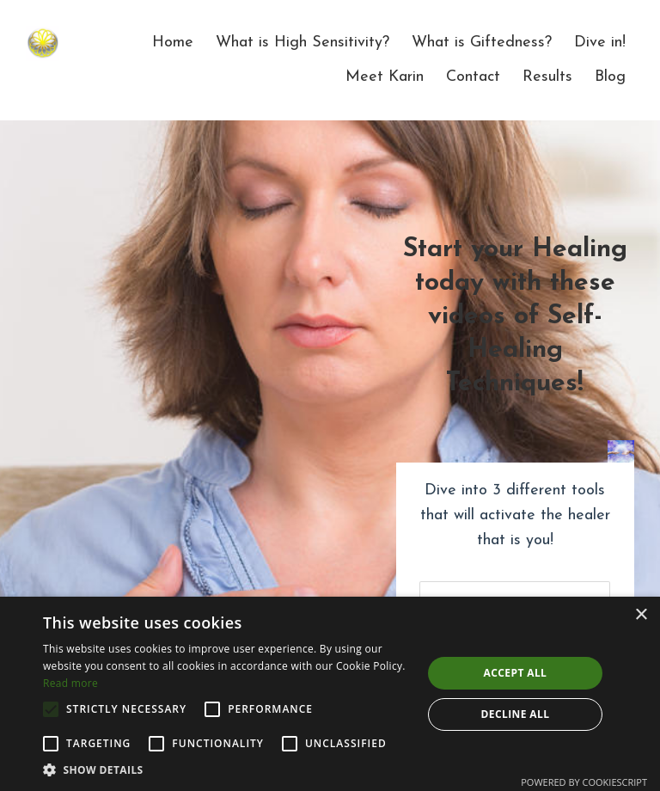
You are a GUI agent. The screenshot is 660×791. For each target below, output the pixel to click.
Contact (473, 77)
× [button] (640, 615)
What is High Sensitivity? (302, 42)
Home (172, 42)
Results (547, 77)
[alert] (330, 694)
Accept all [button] (515, 672)
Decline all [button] (515, 714)
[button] (227, 769)
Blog (610, 77)
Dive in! (600, 42)
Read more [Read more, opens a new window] (70, 683)
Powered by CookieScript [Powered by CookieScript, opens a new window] (584, 782)
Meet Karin (384, 77)
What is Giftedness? (482, 42)
